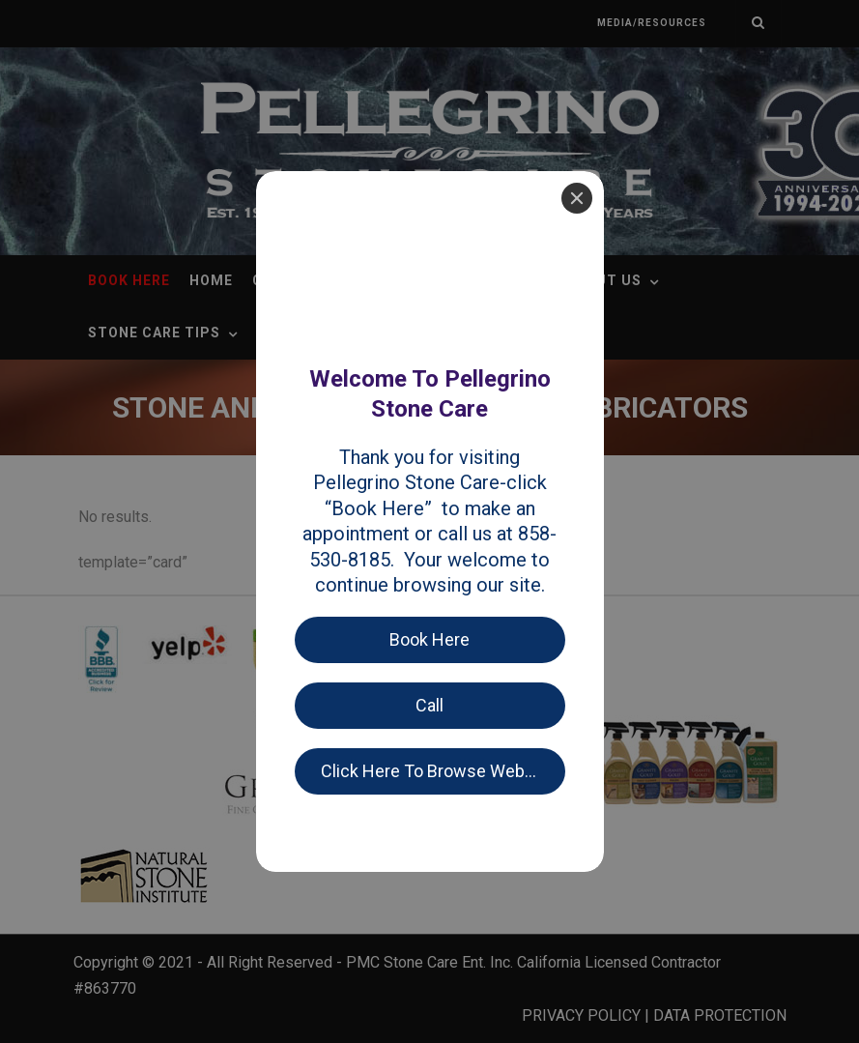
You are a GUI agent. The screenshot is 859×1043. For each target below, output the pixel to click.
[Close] (576, 27)
